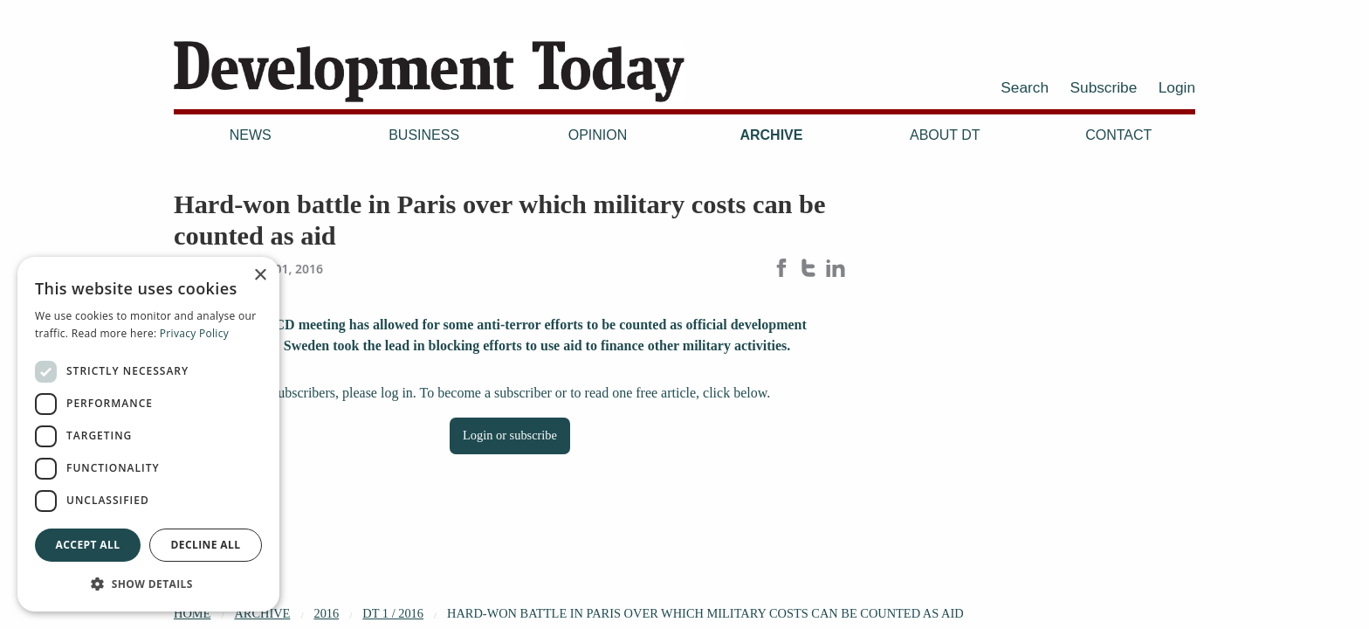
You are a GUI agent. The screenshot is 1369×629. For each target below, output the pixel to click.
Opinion (598, 135)
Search (1025, 87)
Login (1177, 87)
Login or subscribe (510, 435)
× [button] (259, 275)
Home (192, 613)
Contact (1118, 135)
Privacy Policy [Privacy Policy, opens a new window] (194, 333)
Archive (771, 135)
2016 (326, 613)
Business (424, 135)
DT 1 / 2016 (392, 613)
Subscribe (1104, 87)
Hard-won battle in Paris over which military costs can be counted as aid (705, 613)
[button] (148, 583)
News (251, 135)
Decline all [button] (206, 544)
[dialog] (148, 434)
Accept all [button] (88, 544)
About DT (945, 135)
